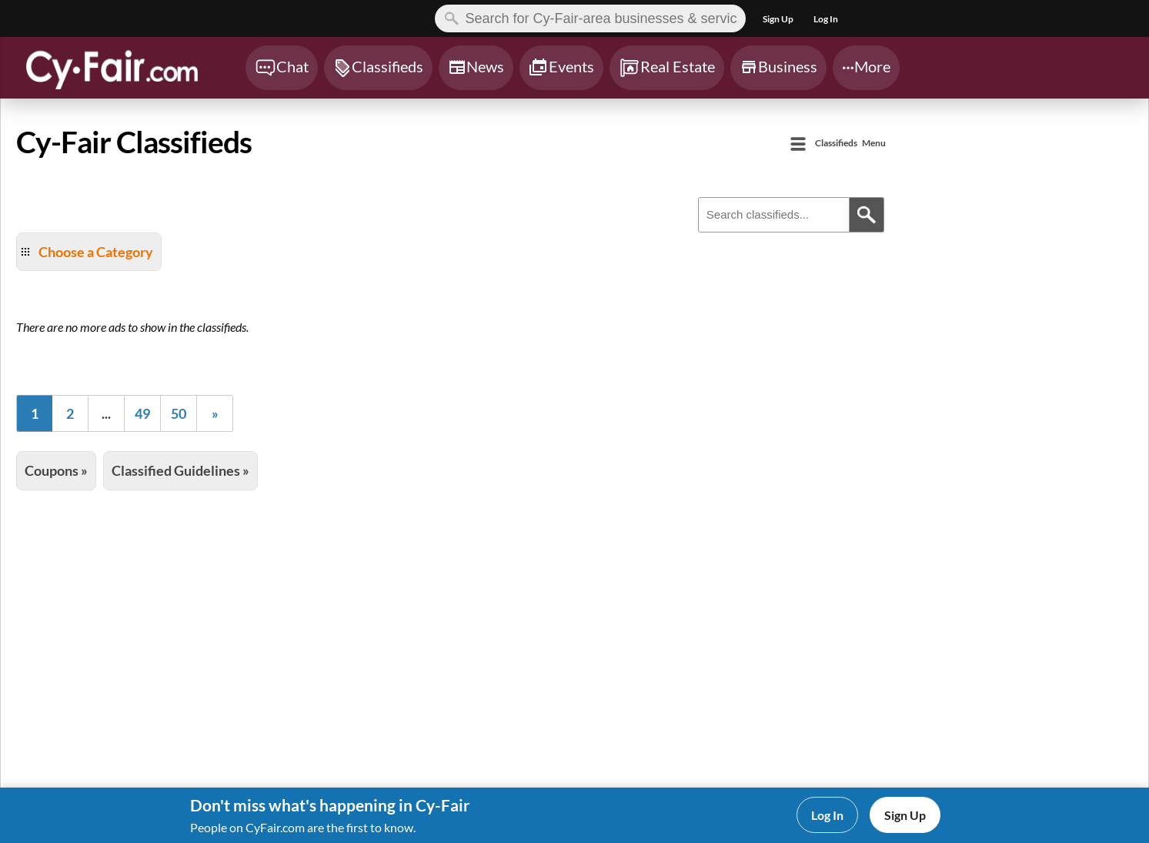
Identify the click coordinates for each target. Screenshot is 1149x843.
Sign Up (905, 815)
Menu (850, 143)
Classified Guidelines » (180, 470)
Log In (827, 815)
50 (178, 413)
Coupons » (56, 470)
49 (142, 413)
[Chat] (281, 67)
